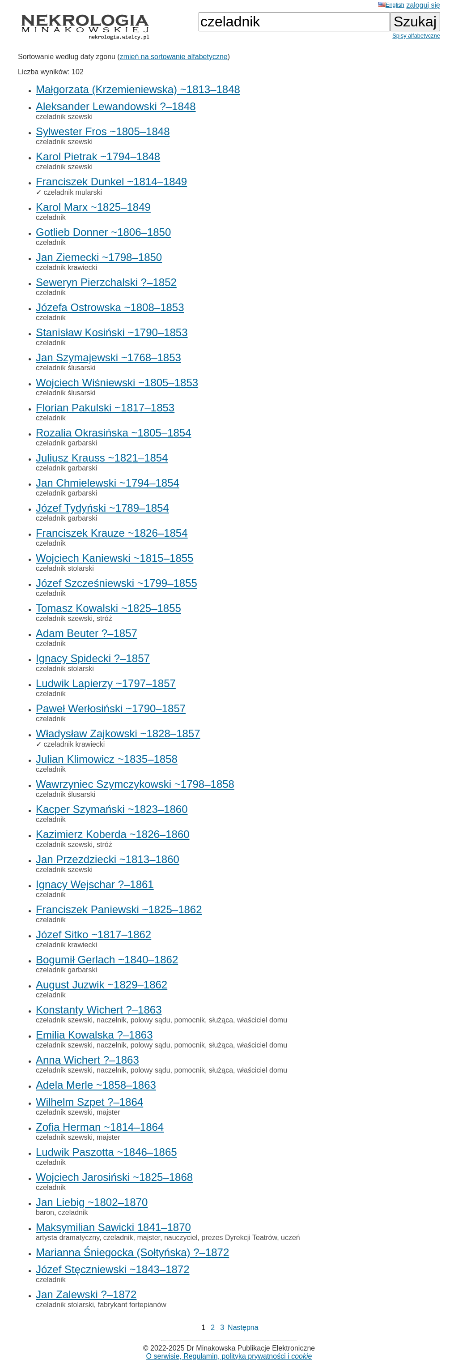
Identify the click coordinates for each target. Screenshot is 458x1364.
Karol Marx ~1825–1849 (93, 207)
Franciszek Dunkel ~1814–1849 (111, 181)
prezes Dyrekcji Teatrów (239, 1237)
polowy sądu (150, 1020)
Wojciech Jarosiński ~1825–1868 (114, 1177)
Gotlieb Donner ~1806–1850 (103, 232)
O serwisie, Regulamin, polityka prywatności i (229, 1356)
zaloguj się (423, 5)
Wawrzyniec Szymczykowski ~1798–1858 (135, 784)
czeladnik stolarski (65, 568)
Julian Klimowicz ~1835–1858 (107, 759)
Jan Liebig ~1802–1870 (92, 1202)
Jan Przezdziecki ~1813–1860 (107, 859)
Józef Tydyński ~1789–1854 (102, 508)
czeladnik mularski (72, 192)
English (391, 4)
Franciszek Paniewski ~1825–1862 (119, 909)
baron (45, 1212)
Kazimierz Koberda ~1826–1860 (113, 834)
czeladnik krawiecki (66, 267)
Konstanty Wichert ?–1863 (99, 1010)
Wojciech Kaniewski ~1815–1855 (114, 558)
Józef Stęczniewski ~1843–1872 (113, 1269)
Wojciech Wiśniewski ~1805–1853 (117, 382)
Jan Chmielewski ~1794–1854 (107, 483)
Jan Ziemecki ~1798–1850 (99, 257)
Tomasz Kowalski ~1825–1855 (108, 608)
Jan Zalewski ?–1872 (86, 1294)
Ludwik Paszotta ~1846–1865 (106, 1152)
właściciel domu (262, 1020)
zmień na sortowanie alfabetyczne (174, 56)
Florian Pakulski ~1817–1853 (105, 408)
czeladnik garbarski (66, 443)
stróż (104, 618)
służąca (221, 1020)
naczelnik (112, 1020)
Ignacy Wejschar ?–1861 (95, 884)
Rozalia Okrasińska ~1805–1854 (113, 433)
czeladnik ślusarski (65, 368)
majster (108, 1112)
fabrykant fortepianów (132, 1304)
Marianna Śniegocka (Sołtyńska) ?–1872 (132, 1252)
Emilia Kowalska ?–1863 (94, 1035)
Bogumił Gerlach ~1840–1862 (107, 960)
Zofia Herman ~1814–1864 (100, 1127)
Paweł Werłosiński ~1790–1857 (111, 708)
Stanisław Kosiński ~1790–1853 (112, 332)
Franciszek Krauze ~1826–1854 (112, 533)
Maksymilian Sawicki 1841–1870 (113, 1227)
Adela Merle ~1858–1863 (96, 1085)
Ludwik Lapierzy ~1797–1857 (106, 683)
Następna (243, 1327)
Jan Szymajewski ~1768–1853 (108, 357)
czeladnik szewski (64, 116)
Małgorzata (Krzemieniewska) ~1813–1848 (138, 89)
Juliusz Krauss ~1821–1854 (102, 458)
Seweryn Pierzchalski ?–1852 (106, 282)
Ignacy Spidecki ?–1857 (93, 658)
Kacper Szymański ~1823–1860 (112, 809)
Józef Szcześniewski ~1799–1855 (116, 583)
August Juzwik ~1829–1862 (101, 985)
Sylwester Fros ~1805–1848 (103, 131)
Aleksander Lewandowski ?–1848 (116, 106)
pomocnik (189, 1020)
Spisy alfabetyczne (416, 35)
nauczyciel (181, 1237)
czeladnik (51, 217)
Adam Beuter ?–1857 (86, 633)
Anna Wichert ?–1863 (87, 1060)
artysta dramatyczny (67, 1237)
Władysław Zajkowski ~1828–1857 (118, 733)
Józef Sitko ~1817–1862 (93, 934)
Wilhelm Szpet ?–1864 (89, 1102)
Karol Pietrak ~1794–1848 (98, 156)
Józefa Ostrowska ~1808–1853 (110, 307)
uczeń (290, 1237)
